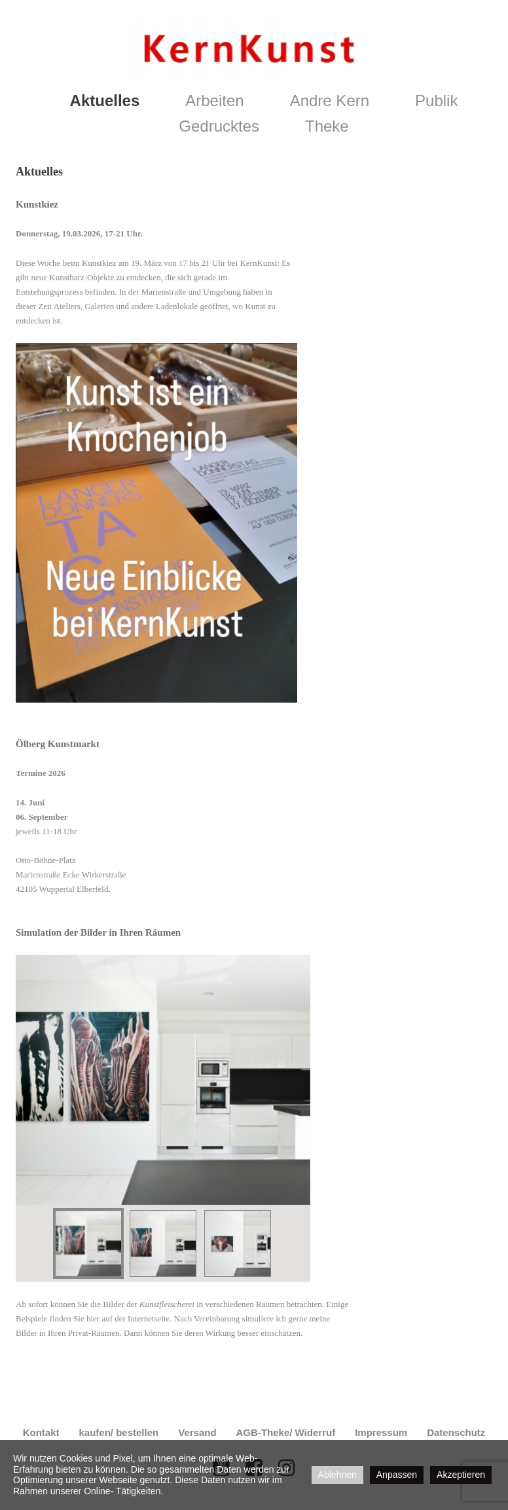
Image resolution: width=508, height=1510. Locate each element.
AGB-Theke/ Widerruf (286, 1432)
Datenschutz (456, 1432)
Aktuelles (105, 100)
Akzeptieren (461, 1474)
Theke (327, 126)
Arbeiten (214, 100)
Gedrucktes (219, 126)
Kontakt (41, 1432)
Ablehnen (337, 1474)
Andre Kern (329, 100)
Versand (197, 1432)
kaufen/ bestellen (118, 1432)
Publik (436, 100)
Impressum (381, 1432)
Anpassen (396, 1474)
